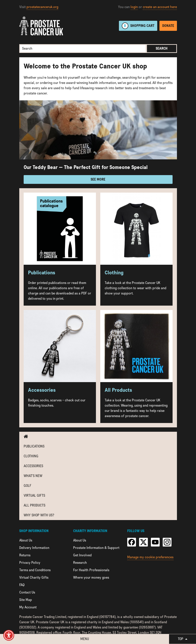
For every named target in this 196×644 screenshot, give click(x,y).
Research (80, 562)
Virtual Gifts (34, 495)
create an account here (160, 7)
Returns (24, 555)
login (134, 7)
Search (162, 48)
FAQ (22, 585)
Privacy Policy (29, 562)
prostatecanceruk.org (42, 7)
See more (98, 179)
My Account (28, 607)
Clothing (31, 456)
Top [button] (182, 639)
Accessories (33, 466)
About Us (25, 540)
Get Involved (82, 555)
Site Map (25, 599)
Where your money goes (91, 577)
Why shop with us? (39, 515)
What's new (33, 475)
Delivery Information (34, 547)
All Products (34, 505)
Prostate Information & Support (96, 547)
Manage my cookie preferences (150, 557)
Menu (84, 639)
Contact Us (27, 592)
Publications (34, 446)
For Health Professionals (91, 570)
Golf (27, 485)
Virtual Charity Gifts (33, 577)
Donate (168, 25)
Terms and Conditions (35, 570)
